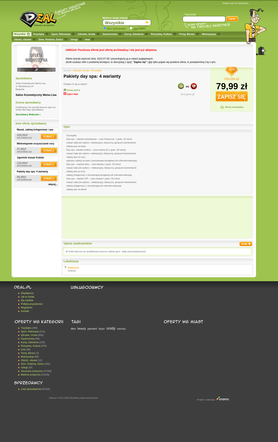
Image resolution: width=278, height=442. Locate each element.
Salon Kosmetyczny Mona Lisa (36, 94)
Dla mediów (27, 300)
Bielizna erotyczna (30, 374)
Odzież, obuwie (24, 39)
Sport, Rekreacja (62, 34)
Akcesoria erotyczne (32, 371)
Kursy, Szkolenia (136, 34)
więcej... (53, 184)
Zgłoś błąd (71, 94)
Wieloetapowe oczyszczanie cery (35, 143)
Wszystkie (22, 34)
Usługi (76, 39)
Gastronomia (112, 34)
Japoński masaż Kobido (30, 157)
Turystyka (40, 34)
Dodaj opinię (72, 90)
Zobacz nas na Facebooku (235, 3)
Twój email (190, 14)
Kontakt (25, 311)
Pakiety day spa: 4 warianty (32, 171)
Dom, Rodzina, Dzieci (53, 39)
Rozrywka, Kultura (163, 34)
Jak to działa (27, 296)
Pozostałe (96, 70)
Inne (89, 39)
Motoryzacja (211, 34)
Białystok (73, 267)
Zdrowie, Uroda (88, 34)
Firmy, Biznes (189, 34)
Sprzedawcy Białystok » (28, 114)
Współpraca (27, 293)
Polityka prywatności (32, 304)
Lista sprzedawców (31, 389)
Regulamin (26, 307)
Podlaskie (72, 271)
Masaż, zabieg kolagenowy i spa (35, 129)
